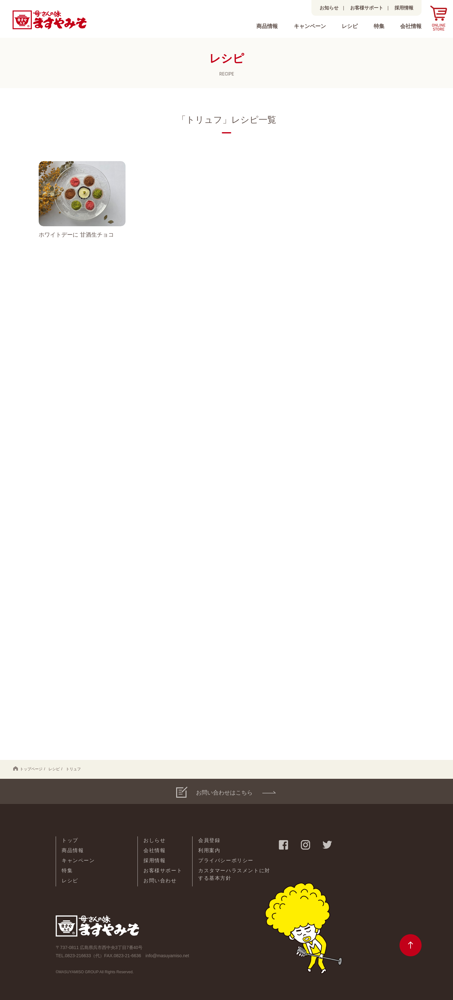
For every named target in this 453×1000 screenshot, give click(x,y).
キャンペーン (310, 26)
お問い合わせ (160, 880)
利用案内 (209, 850)
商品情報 (267, 26)
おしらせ (154, 840)
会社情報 (411, 26)
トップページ (27, 768)
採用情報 (403, 7)
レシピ (350, 26)
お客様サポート (366, 7)
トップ (70, 840)
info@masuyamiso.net (167, 955)
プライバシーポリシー (226, 860)
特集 (379, 26)
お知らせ (329, 7)
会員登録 (209, 840)
